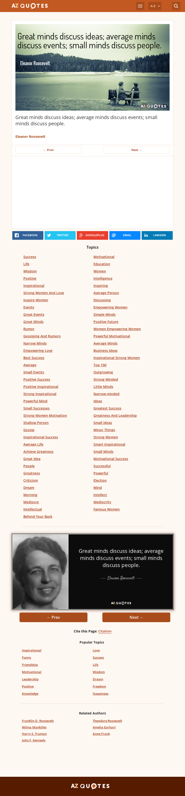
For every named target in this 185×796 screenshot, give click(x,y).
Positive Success (36, 379)
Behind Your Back (37, 516)
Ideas (97, 401)
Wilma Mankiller (34, 727)
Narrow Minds (35, 343)
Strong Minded (105, 379)
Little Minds (103, 386)
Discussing (102, 300)
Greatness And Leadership (115, 415)
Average (29, 365)
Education (101, 264)
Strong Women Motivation (45, 415)
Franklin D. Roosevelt (38, 721)
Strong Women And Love (43, 293)
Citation (105, 631)
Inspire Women (35, 300)
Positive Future (105, 321)
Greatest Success (107, 408)
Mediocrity (102, 502)
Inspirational (33, 285)
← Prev (48, 150)
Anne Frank (101, 734)
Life (26, 264)
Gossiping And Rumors (42, 336)
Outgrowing (103, 372)
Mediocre (31, 502)
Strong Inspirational (39, 394)
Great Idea (31, 458)
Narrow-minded (106, 394)
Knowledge (30, 693)
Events (28, 307)
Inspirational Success (40, 437)
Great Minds (33, 321)
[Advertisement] (92, 192)
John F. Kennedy (34, 740)
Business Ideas (105, 350)
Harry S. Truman (34, 734)
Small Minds (103, 451)
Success (29, 256)
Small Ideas (102, 422)
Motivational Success (110, 458)
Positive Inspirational (40, 386)
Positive (29, 278)
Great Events (33, 314)
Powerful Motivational (111, 336)
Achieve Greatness (38, 451)
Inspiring (100, 285)
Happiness (100, 693)
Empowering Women (110, 307)
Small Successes (36, 408)
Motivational (103, 256)
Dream (28, 487)
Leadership (30, 679)
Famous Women (106, 509)
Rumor (28, 329)
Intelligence (102, 278)
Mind (97, 487)
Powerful (100, 473)
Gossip (28, 430)
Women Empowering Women (117, 329)
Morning (30, 495)
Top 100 (99, 365)
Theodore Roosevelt (107, 721)
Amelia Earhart (104, 727)
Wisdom (30, 271)
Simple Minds (104, 314)
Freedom (99, 686)
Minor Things (104, 430)
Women (99, 271)
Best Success (33, 357)
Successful (102, 466)
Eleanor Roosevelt (30, 136)
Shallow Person (36, 422)
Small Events (33, 372)
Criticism (30, 480)
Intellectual (32, 509)
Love (96, 650)
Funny (26, 657)
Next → (136, 150)
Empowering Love (38, 350)
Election (100, 480)
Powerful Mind (35, 401)
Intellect (100, 495)
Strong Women (105, 437)
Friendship (30, 665)
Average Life (33, 444)
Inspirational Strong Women (116, 357)
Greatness (31, 473)
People (29, 466)
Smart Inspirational (109, 444)
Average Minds (105, 343)
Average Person (106, 293)
